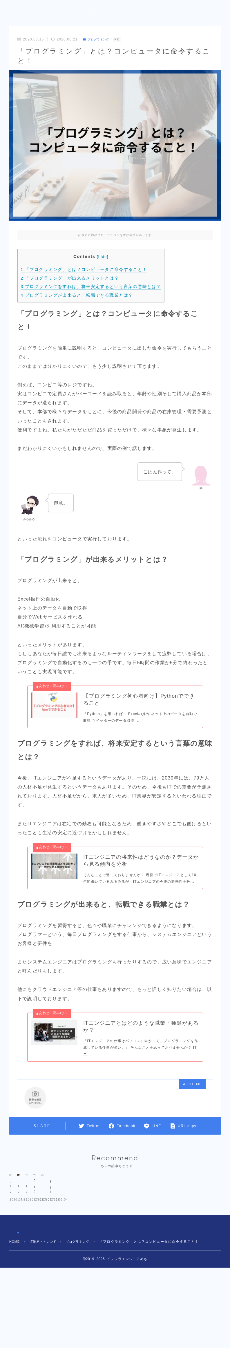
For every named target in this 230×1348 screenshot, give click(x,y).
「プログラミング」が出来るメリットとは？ (70, 278)
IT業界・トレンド (46, 1306)
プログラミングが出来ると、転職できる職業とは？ (77, 295)
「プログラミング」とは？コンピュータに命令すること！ (84, 269)
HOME (15, 1306)
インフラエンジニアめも (61, 13)
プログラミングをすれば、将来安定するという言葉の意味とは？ (91, 286)
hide (102, 256)
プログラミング (99, 39)
